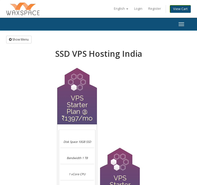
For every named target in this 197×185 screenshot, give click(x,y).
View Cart (180, 9)
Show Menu (19, 39)
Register (154, 8)
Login (138, 8)
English (121, 8)
